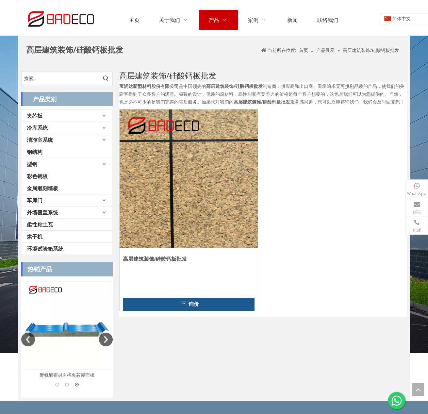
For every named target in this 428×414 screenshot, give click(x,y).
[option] (67, 330)
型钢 (32, 164)
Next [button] (106, 339)
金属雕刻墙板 (42, 188)
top (418, 389)
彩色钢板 (37, 176)
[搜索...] (60, 78)
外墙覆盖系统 (42, 212)
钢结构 (34, 152)
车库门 (34, 200)
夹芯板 (34, 115)
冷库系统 (37, 127)
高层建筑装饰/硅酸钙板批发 (155, 259)
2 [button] (67, 384)
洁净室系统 (40, 139)
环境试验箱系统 (45, 248)
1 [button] (57, 384)
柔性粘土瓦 (40, 224)
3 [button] (77, 384)
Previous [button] (28, 339)
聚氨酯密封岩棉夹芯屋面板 (67, 375)
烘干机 (34, 236)
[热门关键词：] (105, 78)
